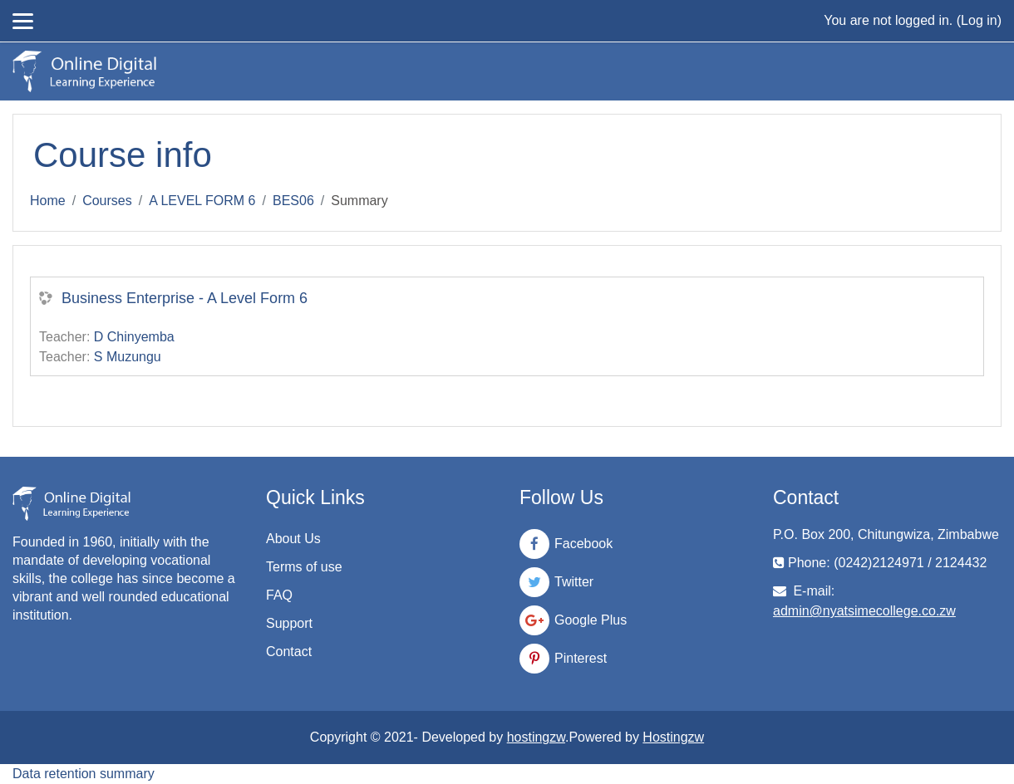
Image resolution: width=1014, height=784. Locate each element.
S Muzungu (127, 357)
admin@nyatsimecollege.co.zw (864, 611)
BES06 (293, 201)
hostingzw (536, 737)
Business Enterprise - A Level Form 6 (185, 298)
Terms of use (304, 567)
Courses (107, 201)
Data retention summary (83, 774)
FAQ (279, 595)
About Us (293, 539)
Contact (289, 651)
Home (48, 201)
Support (289, 623)
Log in (979, 20)
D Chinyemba (134, 337)
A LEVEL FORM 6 (202, 201)
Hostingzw (673, 737)
